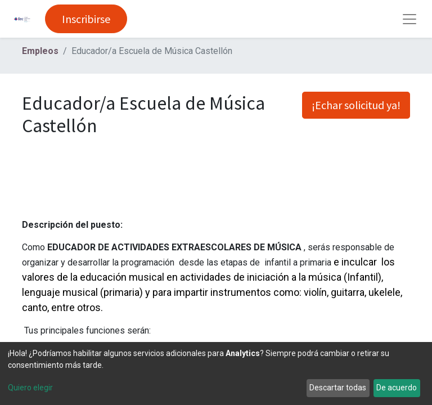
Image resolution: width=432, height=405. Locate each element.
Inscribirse (86, 19)
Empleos (40, 51)
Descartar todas (337, 387)
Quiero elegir (30, 387)
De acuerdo (396, 387)
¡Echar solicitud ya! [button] (356, 105)
